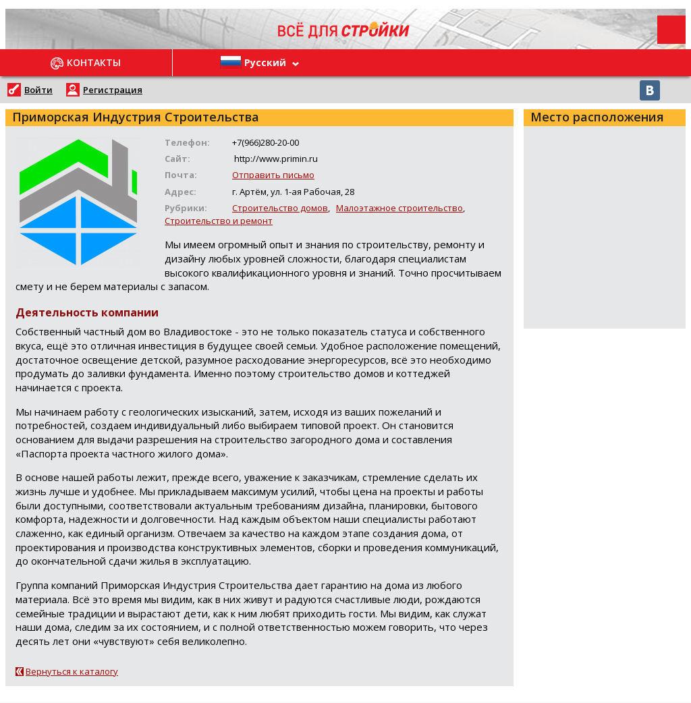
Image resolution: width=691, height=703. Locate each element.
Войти (38, 90)
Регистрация (112, 90)
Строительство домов (280, 208)
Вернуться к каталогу (72, 671)
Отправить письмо (273, 175)
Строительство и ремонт (219, 221)
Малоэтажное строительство (399, 208)
